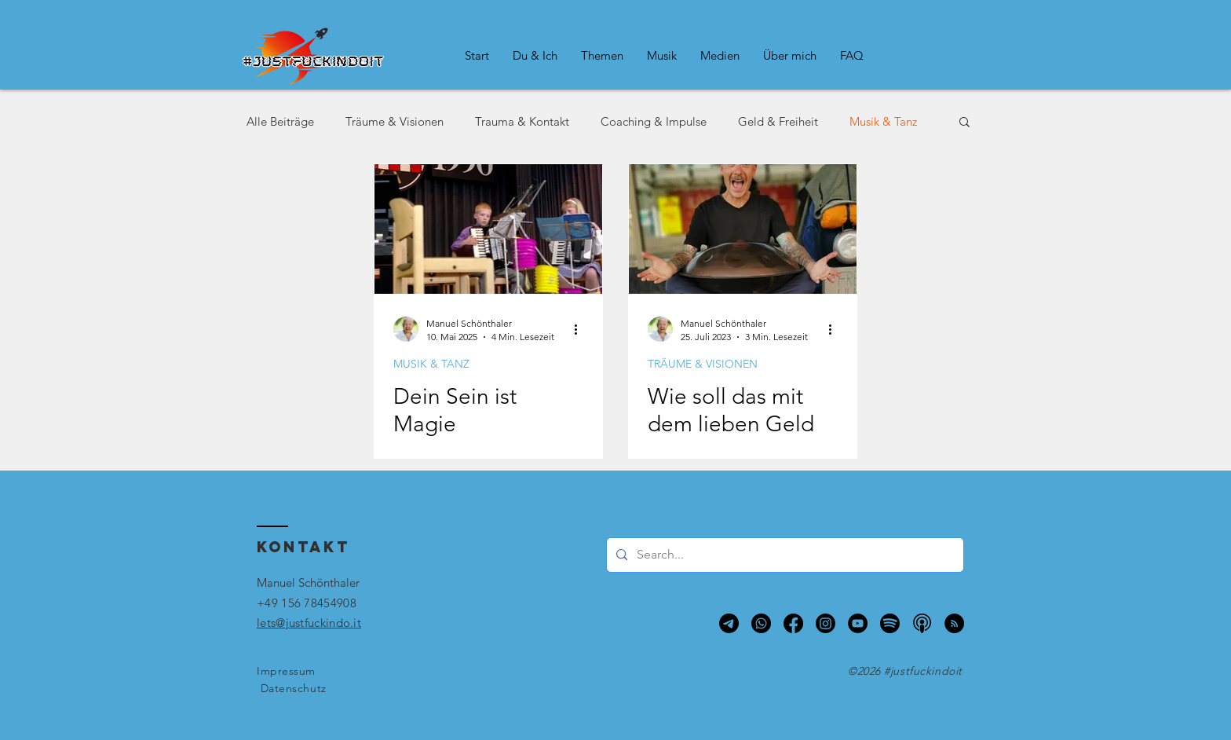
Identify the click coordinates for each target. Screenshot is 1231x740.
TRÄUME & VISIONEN (703, 364)
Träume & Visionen (394, 121)
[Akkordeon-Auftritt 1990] (488, 229)
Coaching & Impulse (654, 121)
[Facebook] (793, 623)
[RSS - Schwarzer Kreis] (954, 623)
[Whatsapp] (761, 623)
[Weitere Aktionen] (581, 329)
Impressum (286, 671)
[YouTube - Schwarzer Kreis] (858, 623)
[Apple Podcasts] (922, 623)
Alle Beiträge (280, 121)
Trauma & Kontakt (522, 121)
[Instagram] (825, 623)
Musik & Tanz (883, 121)
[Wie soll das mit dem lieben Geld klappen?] (743, 229)
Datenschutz (294, 688)
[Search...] (783, 555)
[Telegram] (729, 623)
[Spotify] (890, 623)
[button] (535, 55)
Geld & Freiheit (778, 121)
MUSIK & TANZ (431, 364)
